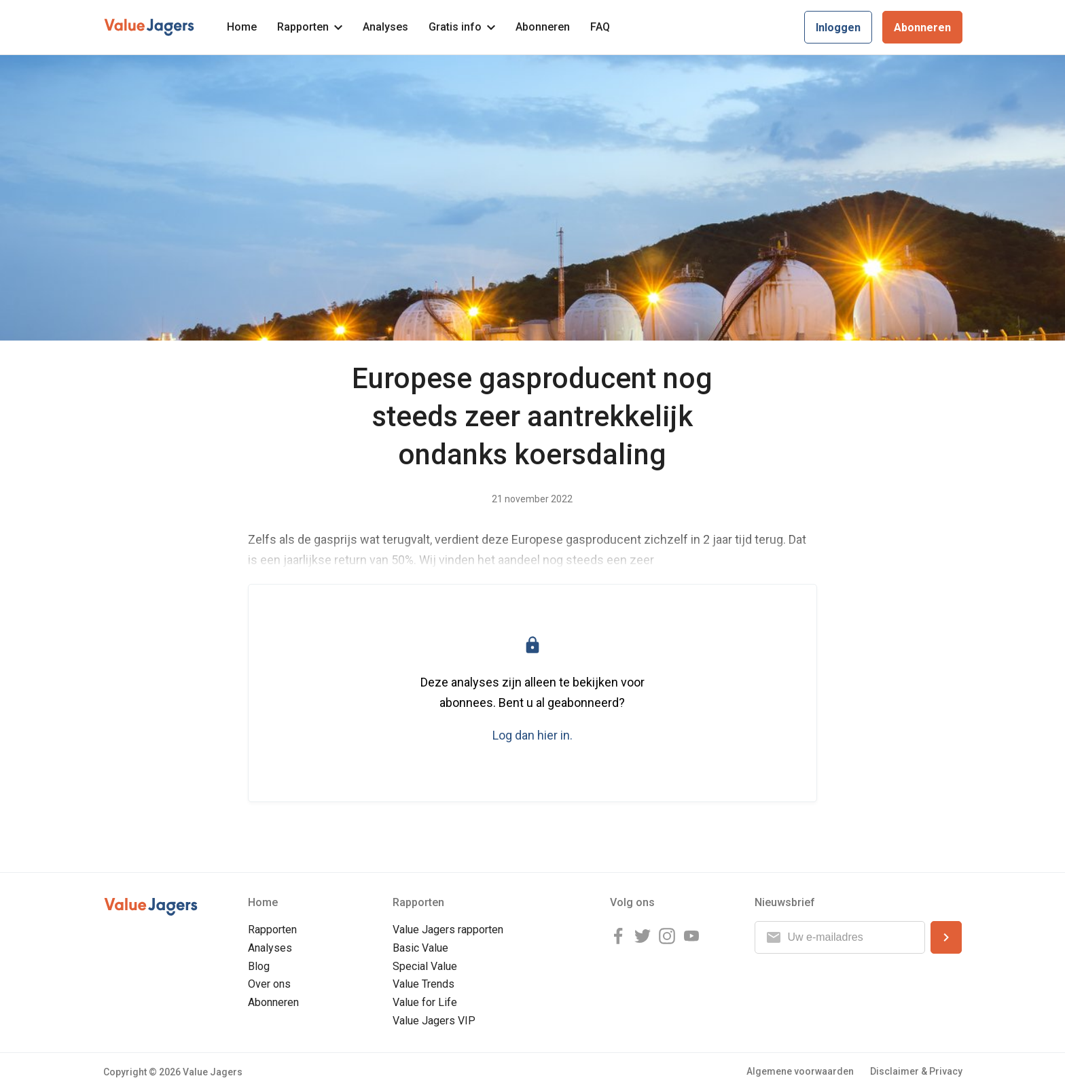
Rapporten (309, 26)
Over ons (269, 983)
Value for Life (425, 1002)
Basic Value (420, 947)
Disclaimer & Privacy (916, 1071)
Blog (259, 966)
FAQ (600, 26)
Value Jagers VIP (434, 1020)
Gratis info (462, 26)
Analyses (385, 26)
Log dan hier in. (532, 735)
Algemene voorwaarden (800, 1071)
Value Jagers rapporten (448, 929)
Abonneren (543, 26)
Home (242, 26)
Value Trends (423, 983)
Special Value (425, 966)
